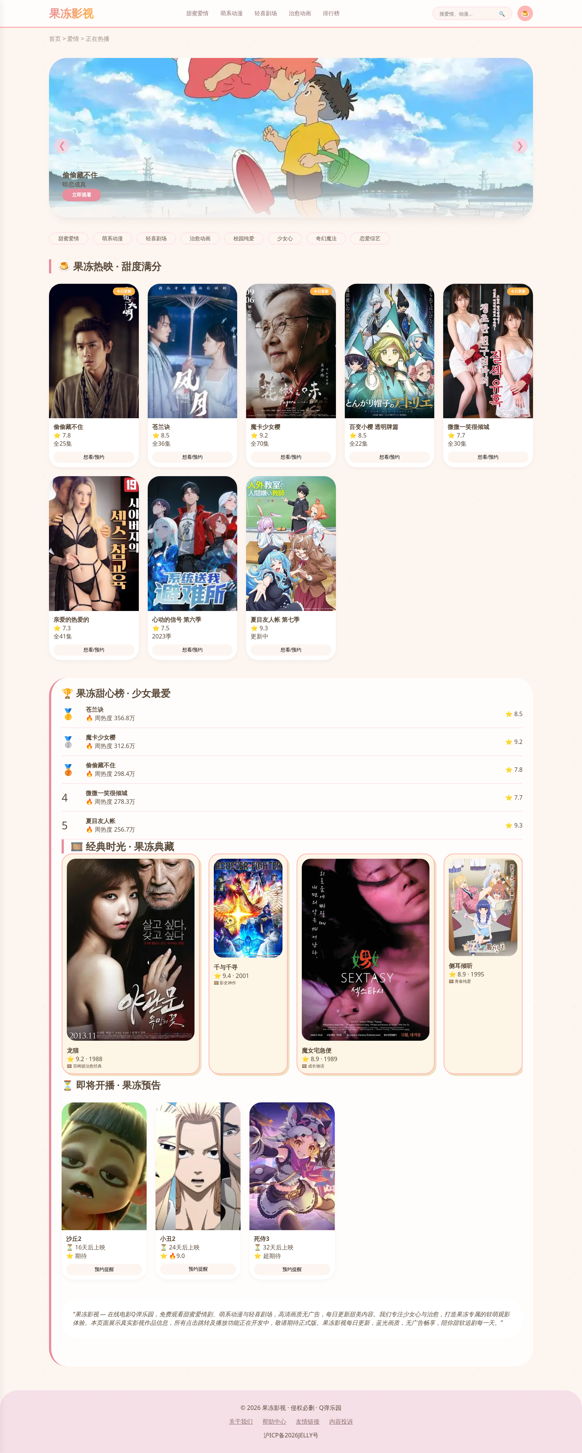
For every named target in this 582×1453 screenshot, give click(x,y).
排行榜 (331, 13)
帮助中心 (274, 1421)
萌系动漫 (231, 13)
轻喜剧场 (266, 13)
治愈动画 (300, 13)
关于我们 (241, 1421)
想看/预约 (94, 457)
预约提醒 (104, 1269)
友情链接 (308, 1421)
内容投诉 (341, 1421)
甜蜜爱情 (197, 13)
